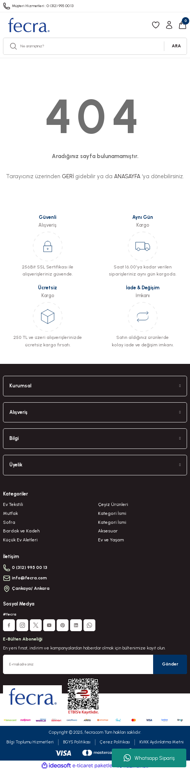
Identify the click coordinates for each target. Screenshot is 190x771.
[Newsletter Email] (95, 664)
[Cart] (182, 25)
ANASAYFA (127, 176)
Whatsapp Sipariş (149, 758)
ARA (176, 45)
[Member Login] (169, 25)
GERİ (68, 176)
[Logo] (28, 25)
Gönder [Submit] (170, 664)
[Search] (95, 46)
